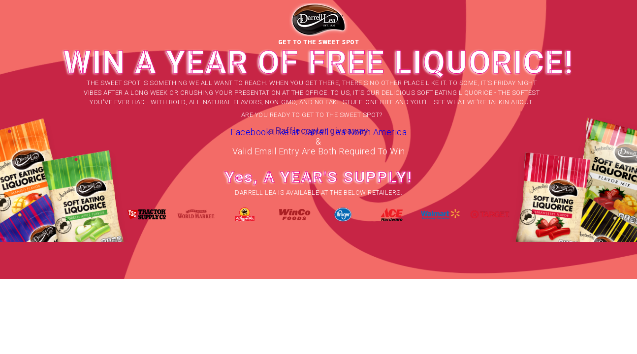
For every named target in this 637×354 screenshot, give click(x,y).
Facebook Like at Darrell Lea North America (318, 132)
